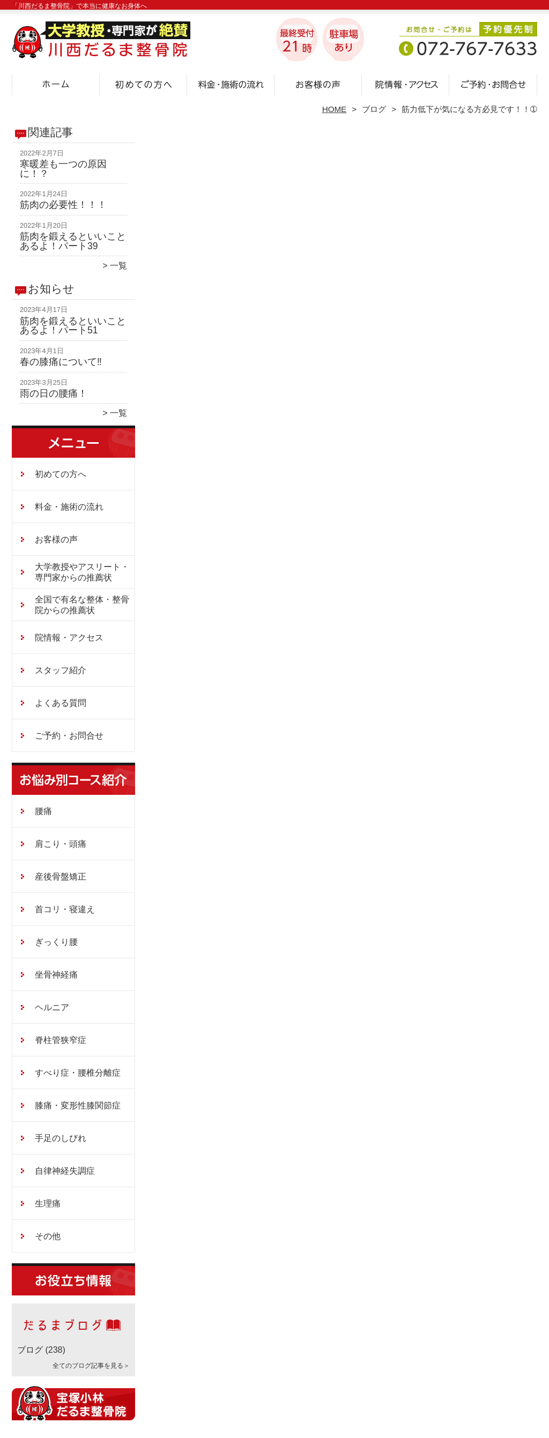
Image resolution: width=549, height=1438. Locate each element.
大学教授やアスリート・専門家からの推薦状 (82, 572)
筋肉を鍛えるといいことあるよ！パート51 (73, 326)
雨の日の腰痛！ (53, 393)
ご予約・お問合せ (493, 83)
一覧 (118, 265)
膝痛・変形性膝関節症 (78, 1105)
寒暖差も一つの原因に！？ (63, 169)
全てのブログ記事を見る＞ (91, 1365)
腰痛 (43, 811)
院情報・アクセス (405, 83)
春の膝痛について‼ (61, 361)
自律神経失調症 (65, 1170)
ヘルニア (52, 1007)
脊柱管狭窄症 (60, 1040)
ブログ (374, 109)
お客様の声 (318, 83)
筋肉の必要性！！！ (63, 204)
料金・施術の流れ (230, 83)
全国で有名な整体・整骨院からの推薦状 (82, 605)
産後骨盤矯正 (60, 876)
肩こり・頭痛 (60, 843)
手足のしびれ (60, 1138)
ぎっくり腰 (56, 942)
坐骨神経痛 (56, 974)
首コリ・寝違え (65, 909)
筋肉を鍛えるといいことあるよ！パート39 (73, 241)
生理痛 (48, 1203)
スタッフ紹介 (60, 670)
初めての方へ (143, 83)
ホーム (56, 83)
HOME (334, 109)
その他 (48, 1236)
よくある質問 (60, 702)
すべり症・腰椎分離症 (78, 1072)
